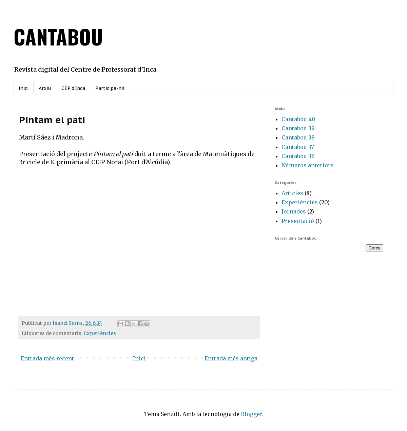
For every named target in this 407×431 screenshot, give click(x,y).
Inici (23, 88)
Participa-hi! (109, 88)
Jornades (294, 211)
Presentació (298, 221)
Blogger (251, 414)
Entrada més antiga (231, 358)
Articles (292, 193)
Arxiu (45, 88)
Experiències (100, 333)
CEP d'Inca (73, 88)
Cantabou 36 (298, 156)
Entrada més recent (47, 358)
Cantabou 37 (298, 147)
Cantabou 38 (298, 137)
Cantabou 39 (298, 128)
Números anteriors (308, 165)
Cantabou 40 (298, 119)
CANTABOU (58, 36)
